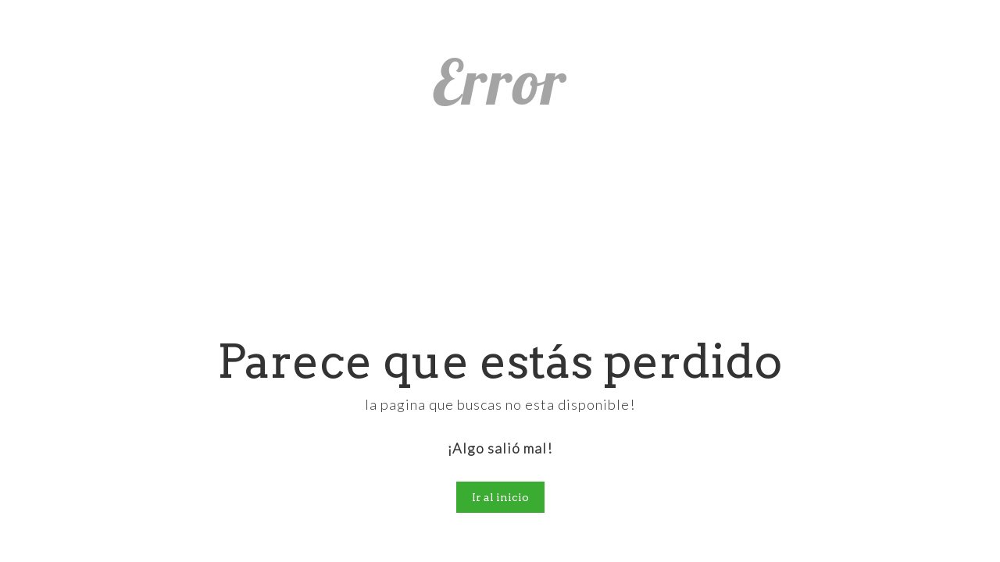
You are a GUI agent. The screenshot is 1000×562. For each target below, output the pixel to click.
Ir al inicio (500, 497)
